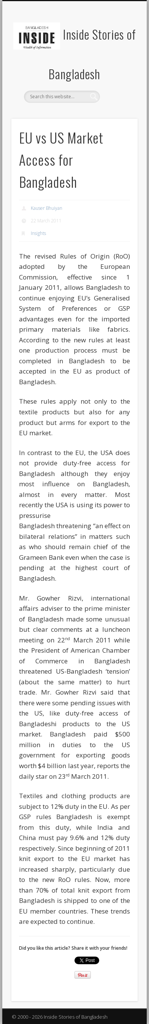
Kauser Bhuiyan (46, 208)
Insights (38, 233)
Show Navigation (119, 68)
